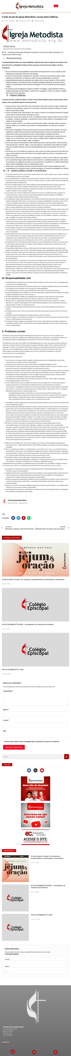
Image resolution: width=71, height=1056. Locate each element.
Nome (6, 716)
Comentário (8, 697)
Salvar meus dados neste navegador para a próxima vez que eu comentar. (32, 748)
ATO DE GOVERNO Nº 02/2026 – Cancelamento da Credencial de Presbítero (28, 631)
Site (4, 737)
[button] (13, 525)
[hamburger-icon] (56, 6)
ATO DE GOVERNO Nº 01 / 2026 (12, 676)
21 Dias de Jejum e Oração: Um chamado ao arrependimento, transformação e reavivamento (33, 586)
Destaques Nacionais (9, 19)
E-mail (6, 727)
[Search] (66, 763)
